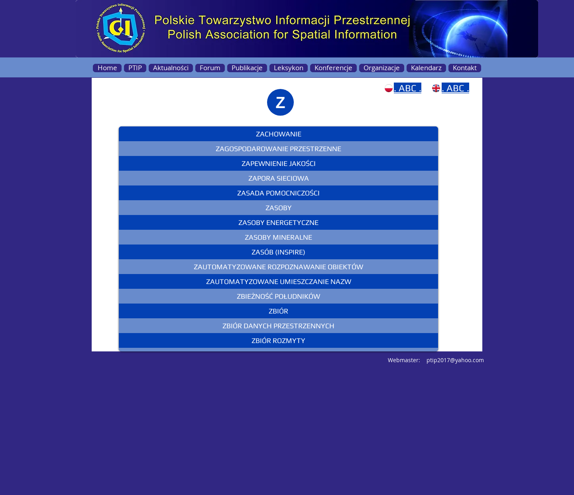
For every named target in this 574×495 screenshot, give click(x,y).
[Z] (280, 102)
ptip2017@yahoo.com (455, 360)
